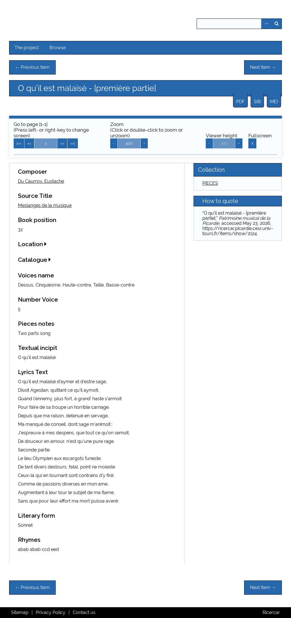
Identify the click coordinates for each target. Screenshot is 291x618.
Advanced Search (266, 24)
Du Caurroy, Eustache (41, 181)
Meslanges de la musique (45, 205)
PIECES (210, 183)
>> (62, 143)
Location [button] (32, 244)
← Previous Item (32, 67)
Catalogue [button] (34, 259)
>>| (72, 143)
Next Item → (263, 67)
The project (26, 47)
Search (276, 24)
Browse (57, 47)
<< (29, 143)
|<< (18, 143)
